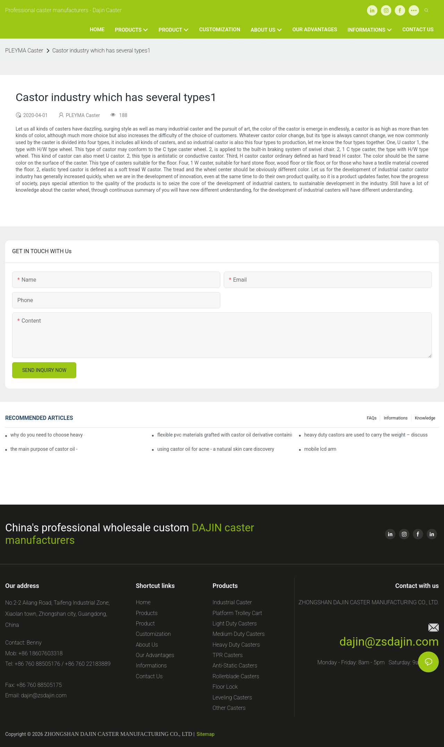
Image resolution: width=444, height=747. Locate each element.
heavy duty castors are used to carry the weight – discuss (366, 435)
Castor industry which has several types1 (101, 50)
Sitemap (205, 734)
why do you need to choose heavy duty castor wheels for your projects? (47, 435)
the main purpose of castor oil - (43, 449)
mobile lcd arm (320, 449)
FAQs (372, 418)
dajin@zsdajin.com (389, 641)
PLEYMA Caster (24, 50)
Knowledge (425, 418)
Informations (396, 418)
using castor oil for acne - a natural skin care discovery (215, 449)
